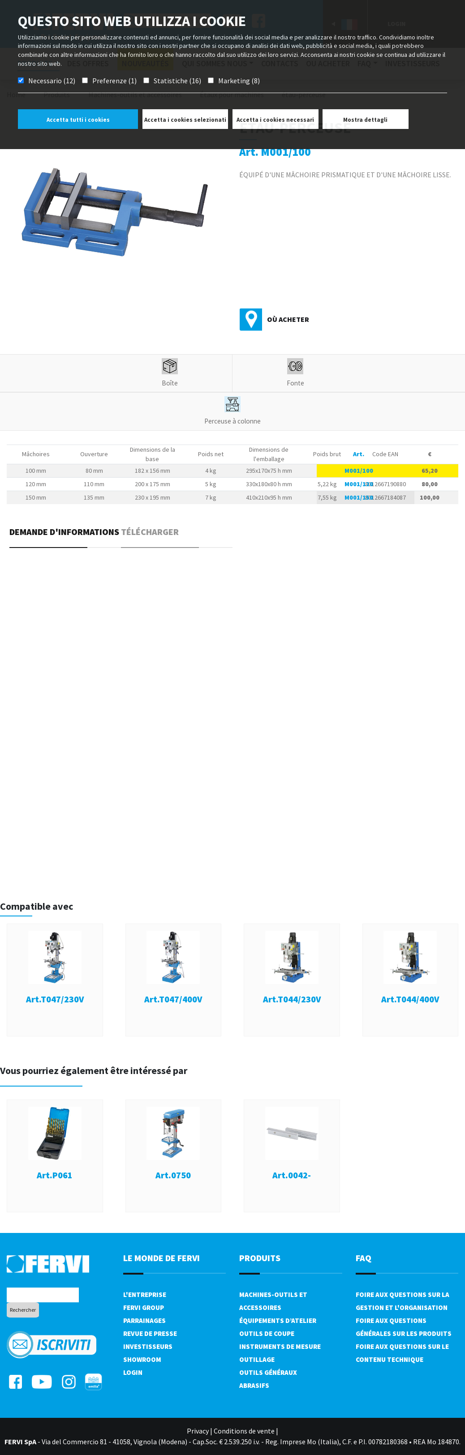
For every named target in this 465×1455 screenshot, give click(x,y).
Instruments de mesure (280, 1346)
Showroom (142, 1359)
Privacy (198, 1430)
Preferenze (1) (114, 80)
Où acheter (288, 319)
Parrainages (144, 1320)
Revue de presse (150, 1333)
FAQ (363, 1257)
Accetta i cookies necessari (275, 120)
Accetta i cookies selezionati (185, 120)
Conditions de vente (244, 1430)
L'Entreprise (144, 1294)
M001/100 (358, 470)
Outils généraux (268, 1372)
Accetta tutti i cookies (78, 120)
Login (132, 1372)
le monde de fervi (161, 1257)
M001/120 (358, 484)
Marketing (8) (239, 80)
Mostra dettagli (365, 120)
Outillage (257, 1359)
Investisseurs (147, 1346)
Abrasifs (254, 1385)
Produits (259, 1257)
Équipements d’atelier (277, 1320)
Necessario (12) (51, 80)
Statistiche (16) (177, 80)
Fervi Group (143, 1307)
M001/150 (358, 497)
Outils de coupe (266, 1333)
